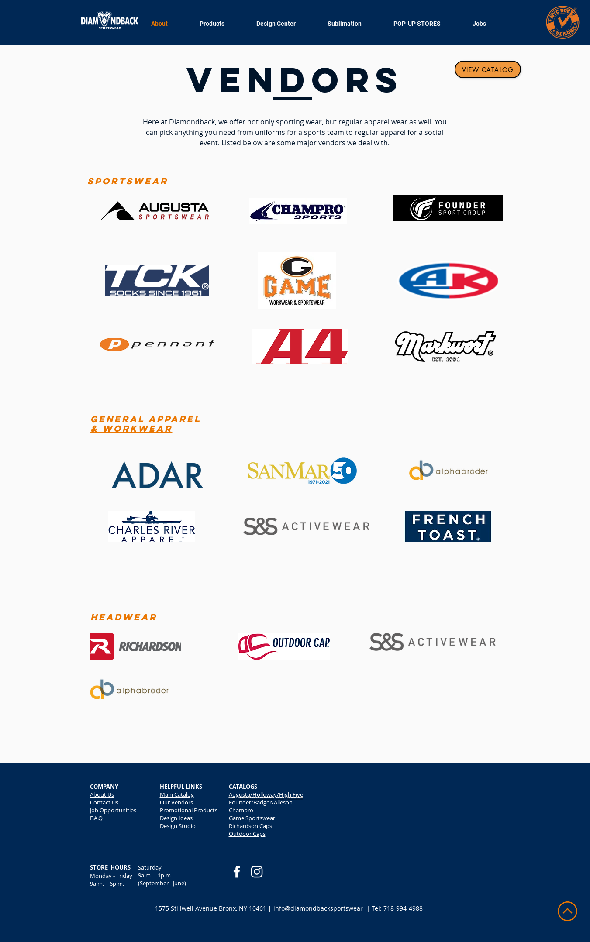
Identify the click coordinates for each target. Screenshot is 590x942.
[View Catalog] (488, 69)
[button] (352, 24)
